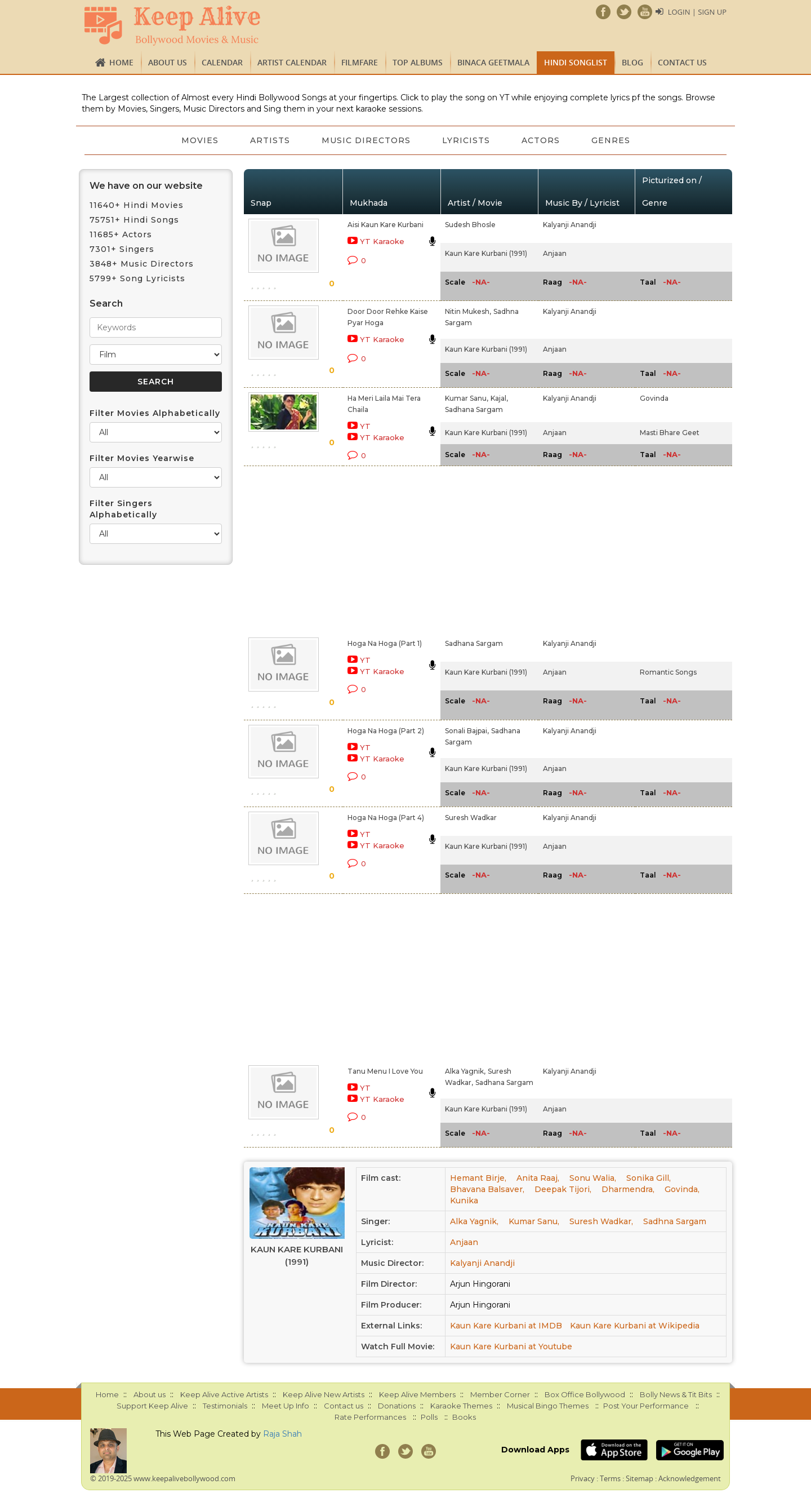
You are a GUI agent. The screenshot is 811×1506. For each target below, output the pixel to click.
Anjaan (555, 253)
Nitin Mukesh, (468, 311)
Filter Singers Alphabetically (123, 509)
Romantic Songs (668, 672)
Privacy (583, 1478)
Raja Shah (282, 1434)
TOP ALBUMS (418, 62)
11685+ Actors (121, 234)
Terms (610, 1478)
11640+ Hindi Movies (137, 205)
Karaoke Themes (461, 1405)
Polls (429, 1416)
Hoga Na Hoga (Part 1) (384, 643)
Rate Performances (370, 1416)
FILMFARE (359, 62)
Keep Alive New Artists (323, 1394)
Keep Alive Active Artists (224, 1394)
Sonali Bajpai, (467, 731)
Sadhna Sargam (674, 1221)
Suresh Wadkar (471, 817)
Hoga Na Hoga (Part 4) (385, 817)
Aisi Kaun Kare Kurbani (385, 224)
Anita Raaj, (537, 1178)
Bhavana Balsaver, (487, 1189)
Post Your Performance (646, 1405)
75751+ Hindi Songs (134, 220)
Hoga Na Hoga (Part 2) (385, 731)
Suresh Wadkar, (601, 1221)
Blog (632, 62)
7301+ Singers (122, 249)
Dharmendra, (627, 1189)
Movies (200, 140)
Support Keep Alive (152, 1405)
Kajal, (499, 398)
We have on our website (146, 185)
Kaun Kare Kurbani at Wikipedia (634, 1326)
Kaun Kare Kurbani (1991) (486, 253)
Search (106, 303)
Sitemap (639, 1478)
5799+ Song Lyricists (137, 278)
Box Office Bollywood (585, 1394)
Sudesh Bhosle (470, 224)
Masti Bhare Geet (669, 432)
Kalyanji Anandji (569, 224)
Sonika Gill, (648, 1178)
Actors (541, 140)
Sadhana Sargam (474, 409)
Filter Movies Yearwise (142, 458)
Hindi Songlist (575, 62)
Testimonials (225, 1405)
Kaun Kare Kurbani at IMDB (506, 1326)
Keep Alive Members (417, 1394)
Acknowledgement (689, 1478)
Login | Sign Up (697, 12)
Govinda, (682, 1189)
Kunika (464, 1200)
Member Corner (500, 1394)
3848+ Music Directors (142, 264)
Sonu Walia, (592, 1178)
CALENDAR (222, 62)
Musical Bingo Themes (548, 1405)
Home (121, 62)
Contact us (682, 62)
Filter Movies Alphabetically (155, 413)
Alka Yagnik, (465, 1071)
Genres (610, 140)
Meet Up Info (285, 1405)
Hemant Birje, (478, 1178)
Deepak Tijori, (562, 1189)
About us (167, 62)
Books (464, 1416)
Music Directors (366, 140)
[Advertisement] (386, 549)
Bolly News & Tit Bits (676, 1394)
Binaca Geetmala (493, 62)
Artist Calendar (292, 62)
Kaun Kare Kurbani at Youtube (511, 1346)
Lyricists (466, 140)
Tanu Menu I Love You (385, 1071)
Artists (270, 140)
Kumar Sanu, (466, 398)
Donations (397, 1405)
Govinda (654, 398)
